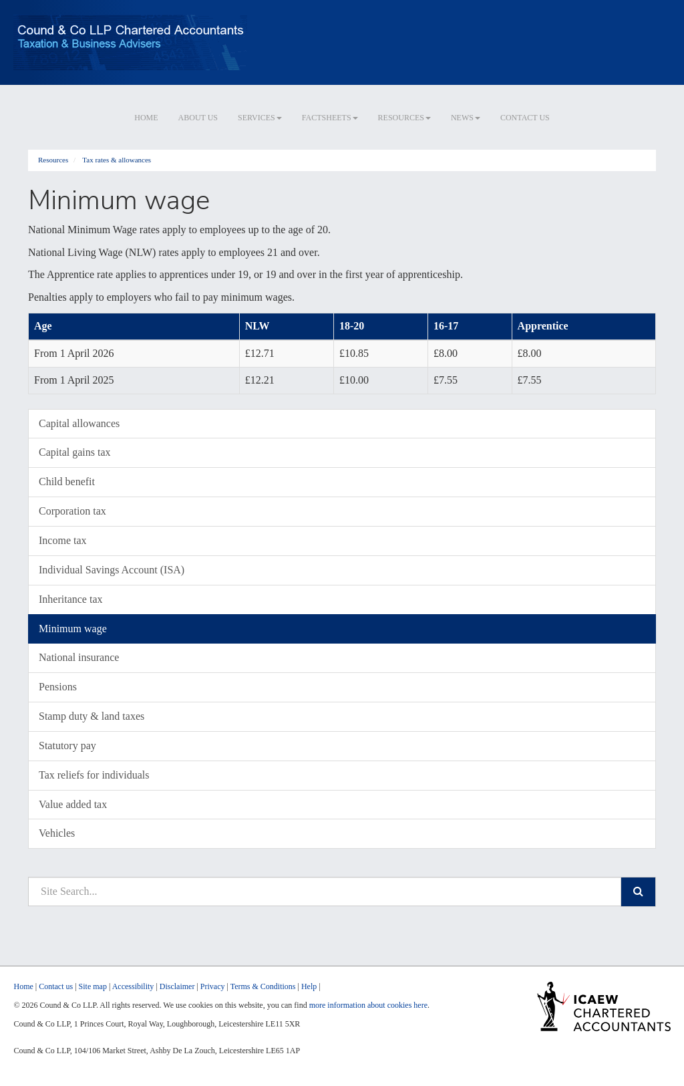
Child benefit (67, 481)
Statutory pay (67, 745)
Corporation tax (72, 511)
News (465, 117)
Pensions (58, 686)
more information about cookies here (368, 1005)
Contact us (525, 117)
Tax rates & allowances (116, 160)
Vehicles (57, 833)
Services (260, 117)
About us (198, 117)
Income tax (63, 540)
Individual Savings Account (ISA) (111, 569)
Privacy (212, 986)
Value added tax (73, 804)
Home (146, 117)
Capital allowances (79, 423)
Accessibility (133, 986)
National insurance (79, 657)
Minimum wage (73, 628)
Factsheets (330, 117)
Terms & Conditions (263, 986)
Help (309, 986)
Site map (93, 986)
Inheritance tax (71, 599)
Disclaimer (177, 986)
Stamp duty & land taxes (91, 716)
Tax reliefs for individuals (94, 775)
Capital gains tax (75, 452)
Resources (404, 117)
